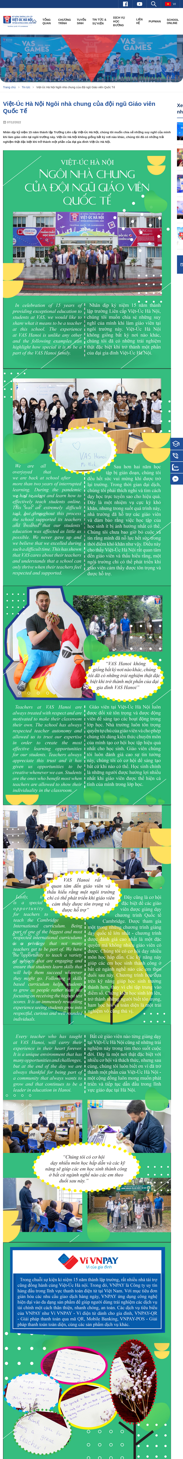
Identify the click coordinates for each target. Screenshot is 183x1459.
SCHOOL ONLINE (173, 21)
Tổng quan (46, 21)
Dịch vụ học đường (119, 21)
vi (170, 4)
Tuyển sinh (81, 21)
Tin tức (26, 87)
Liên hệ (139, 21)
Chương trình (64, 21)
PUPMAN (155, 21)
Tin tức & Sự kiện (99, 21)
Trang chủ (9, 87)
